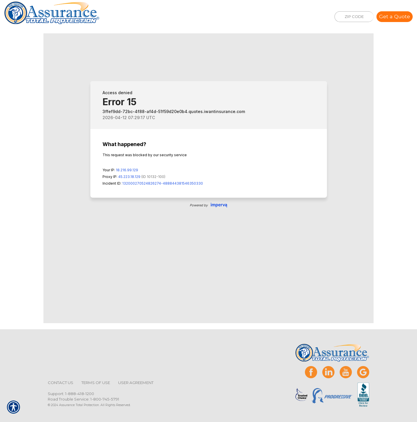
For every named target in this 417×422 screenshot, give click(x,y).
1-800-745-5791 (104, 399)
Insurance (128, 17)
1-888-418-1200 (79, 393)
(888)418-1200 (289, 17)
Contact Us (60, 382)
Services (165, 17)
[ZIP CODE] (354, 16)
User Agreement (135, 382)
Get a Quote (394, 16)
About (196, 17)
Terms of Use (95, 382)
